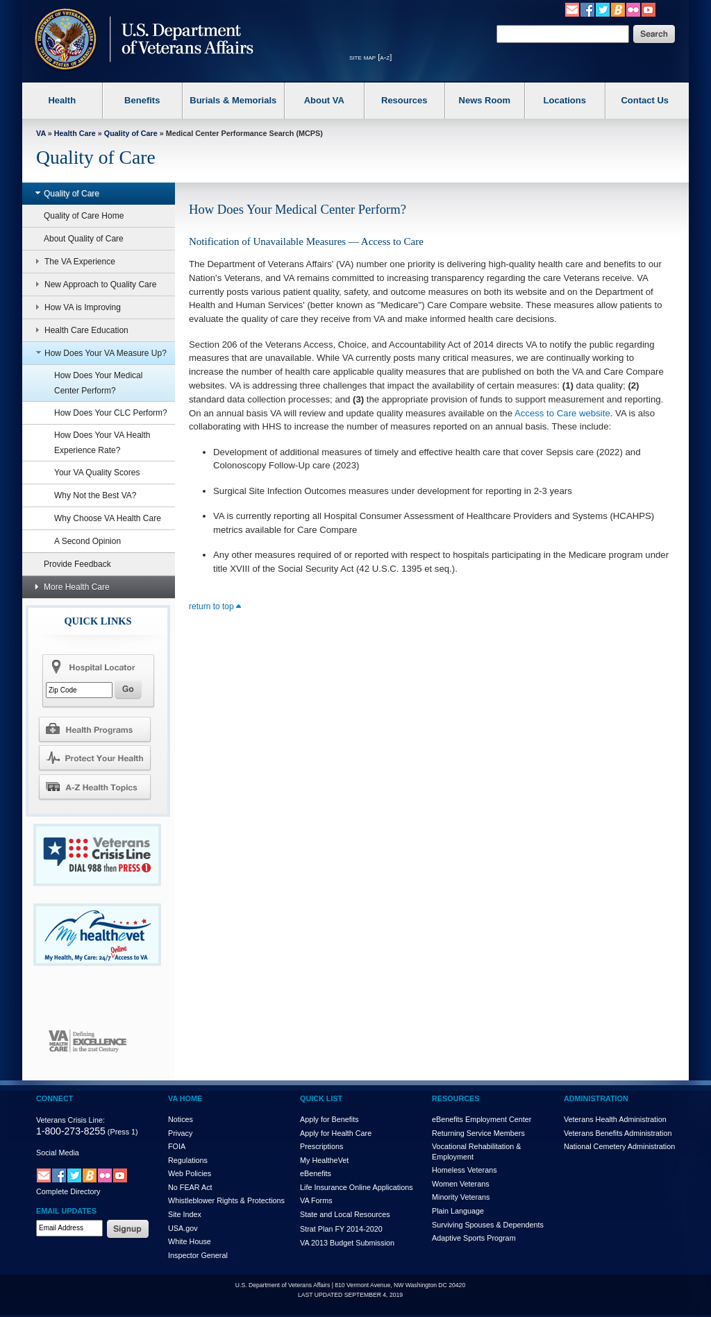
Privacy (180, 1133)
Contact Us (645, 100)
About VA (324, 100)
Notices (180, 1119)
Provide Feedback (77, 564)
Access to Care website (562, 413)
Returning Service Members (478, 1133)
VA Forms (316, 1200)
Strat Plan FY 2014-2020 (341, 1229)
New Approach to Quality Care (92, 284)
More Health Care (69, 587)
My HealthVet (324, 1160)
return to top (215, 606)
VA (41, 133)
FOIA (176, 1146)
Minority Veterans (461, 1197)
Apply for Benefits (329, 1119)
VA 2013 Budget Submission (347, 1243)
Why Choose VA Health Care (107, 518)
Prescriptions (321, 1146)
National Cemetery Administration (619, 1146)
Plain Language (458, 1211)
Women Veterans (461, 1184)
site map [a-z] (370, 57)
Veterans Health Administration (615, 1119)
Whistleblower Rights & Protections (226, 1200)
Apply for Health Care (335, 1133)
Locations (565, 100)
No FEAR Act (190, 1187)
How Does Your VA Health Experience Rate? (102, 442)
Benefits (142, 100)
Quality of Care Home (84, 216)
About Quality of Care (84, 239)
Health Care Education (78, 330)
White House (189, 1241)
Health (62, 100)
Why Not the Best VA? (95, 495)
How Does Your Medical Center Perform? (98, 383)
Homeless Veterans (464, 1170)
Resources (404, 100)
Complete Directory (68, 1191)
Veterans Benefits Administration (617, 1133)
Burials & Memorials (233, 100)
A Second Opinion (87, 541)
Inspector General (198, 1255)
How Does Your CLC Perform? (110, 413)
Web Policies (189, 1173)
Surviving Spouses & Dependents (488, 1225)
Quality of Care (131, 133)
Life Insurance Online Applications (356, 1187)
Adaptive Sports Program (474, 1238)
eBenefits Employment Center (481, 1119)
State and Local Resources (345, 1214)
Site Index (184, 1214)
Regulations (188, 1160)
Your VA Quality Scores (97, 472)
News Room (484, 100)
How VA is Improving (74, 307)
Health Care (75, 133)
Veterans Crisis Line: (70, 1120)
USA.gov (183, 1228)
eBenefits (315, 1173)
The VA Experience (71, 261)
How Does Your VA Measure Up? (97, 353)
